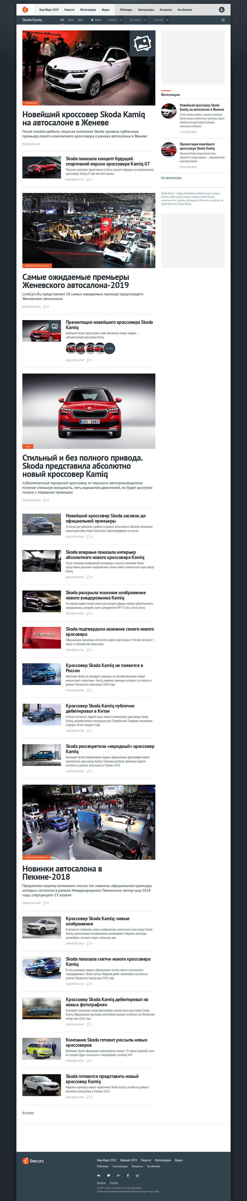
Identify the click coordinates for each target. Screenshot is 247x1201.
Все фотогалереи (171, 177)
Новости (69, 10)
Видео (105, 10)
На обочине (185, 10)
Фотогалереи (88, 10)
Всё (62, 20)
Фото (80, 20)
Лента (71, 20)
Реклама (114, 1182)
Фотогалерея (30, 103)
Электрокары (146, 10)
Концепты (166, 10)
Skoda (98, 20)
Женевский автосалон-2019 (37, 265)
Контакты (101, 1182)
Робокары (126, 10)
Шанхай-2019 (128, 1160)
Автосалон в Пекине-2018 (36, 857)
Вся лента (28, 1112)
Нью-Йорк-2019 (49, 10)
